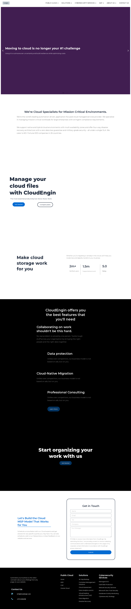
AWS (62, 582)
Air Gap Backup (84, 579)
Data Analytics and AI (86, 590)
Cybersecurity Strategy (107, 596)
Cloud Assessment (85, 587)
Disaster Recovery (85, 601)
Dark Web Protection (106, 585)
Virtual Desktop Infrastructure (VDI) (85, 594)
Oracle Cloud (65, 588)
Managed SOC (104, 582)
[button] (3, 51)
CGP (62, 585)
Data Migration (84, 598)
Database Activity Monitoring (109, 594)
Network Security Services (107, 588)
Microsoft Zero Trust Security (108, 591)
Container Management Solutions (87, 583)
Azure (62, 579)
